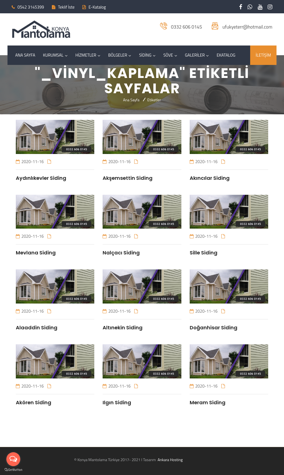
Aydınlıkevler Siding (41, 178)
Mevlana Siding (36, 252)
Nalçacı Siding (121, 252)
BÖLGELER (117, 55)
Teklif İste (66, 7)
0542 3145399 (30, 7)
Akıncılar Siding (210, 178)
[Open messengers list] (13, 459)
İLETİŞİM (263, 55)
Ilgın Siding (117, 402)
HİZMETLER (85, 55)
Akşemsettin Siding (128, 178)
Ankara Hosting (170, 460)
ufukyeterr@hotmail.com (247, 27)
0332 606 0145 (186, 27)
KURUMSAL (53, 55)
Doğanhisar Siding (213, 327)
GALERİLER (195, 55)
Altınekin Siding (123, 327)
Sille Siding (203, 252)
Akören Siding (33, 402)
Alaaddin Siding (36, 327)
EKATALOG (226, 55)
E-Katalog (97, 7)
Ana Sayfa (131, 100)
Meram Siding (207, 402)
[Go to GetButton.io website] (13, 469)
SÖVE (168, 55)
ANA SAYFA (25, 55)
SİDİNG (145, 55)
